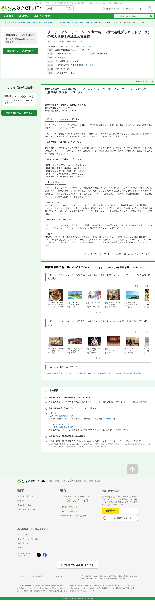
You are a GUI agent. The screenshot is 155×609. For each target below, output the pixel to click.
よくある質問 (32, 539)
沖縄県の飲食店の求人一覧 (47, 23)
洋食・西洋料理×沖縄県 (64, 416)
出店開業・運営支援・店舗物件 (50, 585)
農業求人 (56, 591)
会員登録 (110, 510)
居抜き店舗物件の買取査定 (59, 588)
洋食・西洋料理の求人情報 (79, 373)
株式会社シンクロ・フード (95, 578)
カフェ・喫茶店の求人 (103, 373)
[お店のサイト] (88, 46)
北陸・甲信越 (94, 481)
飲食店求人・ (110, 585)
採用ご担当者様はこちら (79, 564)
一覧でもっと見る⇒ (141, 286)
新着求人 (9, 16)
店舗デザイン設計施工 (83, 585)
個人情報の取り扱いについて (43, 576)
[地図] (91, 65)
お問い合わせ (22, 543)
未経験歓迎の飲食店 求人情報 (128, 373)
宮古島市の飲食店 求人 (55, 373)
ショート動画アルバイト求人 (81, 591)
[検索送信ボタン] (151, 16)
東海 (63, 481)
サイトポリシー (24, 576)
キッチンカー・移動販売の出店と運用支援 (96, 588)
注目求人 (24, 16)
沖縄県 (107, 418)
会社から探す (42, 16)
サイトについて (23, 535)
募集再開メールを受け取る (20, 51)
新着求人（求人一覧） (26, 496)
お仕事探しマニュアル (68, 507)
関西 (57, 481)
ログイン (129, 510)
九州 (12, 23)
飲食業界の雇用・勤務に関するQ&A (74, 516)
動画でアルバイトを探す (27, 509)
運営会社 (21, 548)
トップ (5, 23)
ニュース (21, 539)
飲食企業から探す (24, 505)
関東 (50, 481)
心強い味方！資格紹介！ (69, 511)
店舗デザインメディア (35, 591)
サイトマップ (61, 576)
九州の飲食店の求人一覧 (26, 23)
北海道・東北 (81, 481)
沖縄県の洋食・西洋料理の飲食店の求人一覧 (76, 23)
